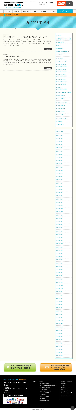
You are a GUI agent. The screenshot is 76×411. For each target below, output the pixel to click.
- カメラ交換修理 (43, 389)
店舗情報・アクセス (65, 387)
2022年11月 (59, 247)
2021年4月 (59, 307)
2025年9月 (59, 138)
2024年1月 (59, 202)
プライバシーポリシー (66, 392)
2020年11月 (59, 323)
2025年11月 (59, 131)
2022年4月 (59, 269)
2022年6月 (59, 263)
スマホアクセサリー (61, 118)
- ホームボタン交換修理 (45, 387)
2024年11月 (59, 170)
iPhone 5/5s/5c (60, 111)
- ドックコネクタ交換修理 (45, 391)
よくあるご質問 (64, 385)
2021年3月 (59, 311)
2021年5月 (59, 304)
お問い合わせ (66, 11)
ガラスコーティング (61, 61)
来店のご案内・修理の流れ (66, 381)
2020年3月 (59, 349)
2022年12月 (59, 243)
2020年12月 (59, 320)
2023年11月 (59, 208)
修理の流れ (26, 11)
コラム (53, 11)
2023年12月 (59, 205)
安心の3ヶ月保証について (11, 56)
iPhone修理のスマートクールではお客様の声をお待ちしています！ (25, 37)
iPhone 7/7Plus (60, 98)
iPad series (59, 58)
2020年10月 (59, 327)
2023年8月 (59, 218)
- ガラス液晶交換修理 (44, 383)
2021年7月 (59, 298)
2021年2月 (59, 314)
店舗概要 (43, 11)
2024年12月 (59, 167)
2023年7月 (59, 221)
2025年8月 (59, 141)
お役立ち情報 (60, 42)
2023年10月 (59, 211)
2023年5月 (59, 227)
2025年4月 (59, 154)
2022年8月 (59, 256)
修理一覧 (17, 11)
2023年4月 (59, 231)
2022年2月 (59, 275)
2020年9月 (59, 330)
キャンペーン (60, 124)
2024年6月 (59, 186)
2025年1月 (59, 163)
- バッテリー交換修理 (44, 396)
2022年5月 (59, 266)
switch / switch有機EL (62, 51)
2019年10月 (59, 355)
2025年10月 (59, 135)
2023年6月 (59, 224)
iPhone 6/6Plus (60, 105)
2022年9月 (59, 253)
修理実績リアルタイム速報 (63, 39)
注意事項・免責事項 (65, 391)
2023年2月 (59, 237)
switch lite (59, 55)
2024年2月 (59, 199)
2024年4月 (59, 192)
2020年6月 (59, 339)
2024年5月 (59, 189)
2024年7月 (59, 183)
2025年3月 (59, 157)
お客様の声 (59, 121)
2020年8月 (59, 333)
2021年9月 (59, 291)
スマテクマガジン (65, 396)
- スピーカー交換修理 (44, 392)
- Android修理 (42, 398)
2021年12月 (59, 282)
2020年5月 (59, 343)
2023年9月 (59, 215)
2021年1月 (59, 317)
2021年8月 (59, 295)
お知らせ (58, 35)
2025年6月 (59, 147)
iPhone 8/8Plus (60, 95)
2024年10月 (59, 173)
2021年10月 (59, 288)
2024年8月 (59, 179)
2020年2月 (59, 352)
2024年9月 (59, 176)
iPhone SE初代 (60, 108)
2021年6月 (59, 301)
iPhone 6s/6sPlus (61, 102)
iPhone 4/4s (59, 114)
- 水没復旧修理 (43, 394)
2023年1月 (59, 240)
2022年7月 (59, 259)
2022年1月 (59, 279)
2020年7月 (59, 336)
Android (58, 45)
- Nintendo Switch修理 (44, 400)
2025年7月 (59, 144)
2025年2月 (59, 160)
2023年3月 (59, 234)
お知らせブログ (64, 389)
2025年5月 (59, 151)
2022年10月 (59, 250)
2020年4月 (59, 346)
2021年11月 (59, 285)
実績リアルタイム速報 (12, 14)
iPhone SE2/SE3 (61, 84)
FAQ (35, 11)
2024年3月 (59, 195)
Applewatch (59, 48)
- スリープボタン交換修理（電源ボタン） (49, 385)
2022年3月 (59, 272)
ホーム (8, 11)
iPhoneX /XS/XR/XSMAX (63, 92)
